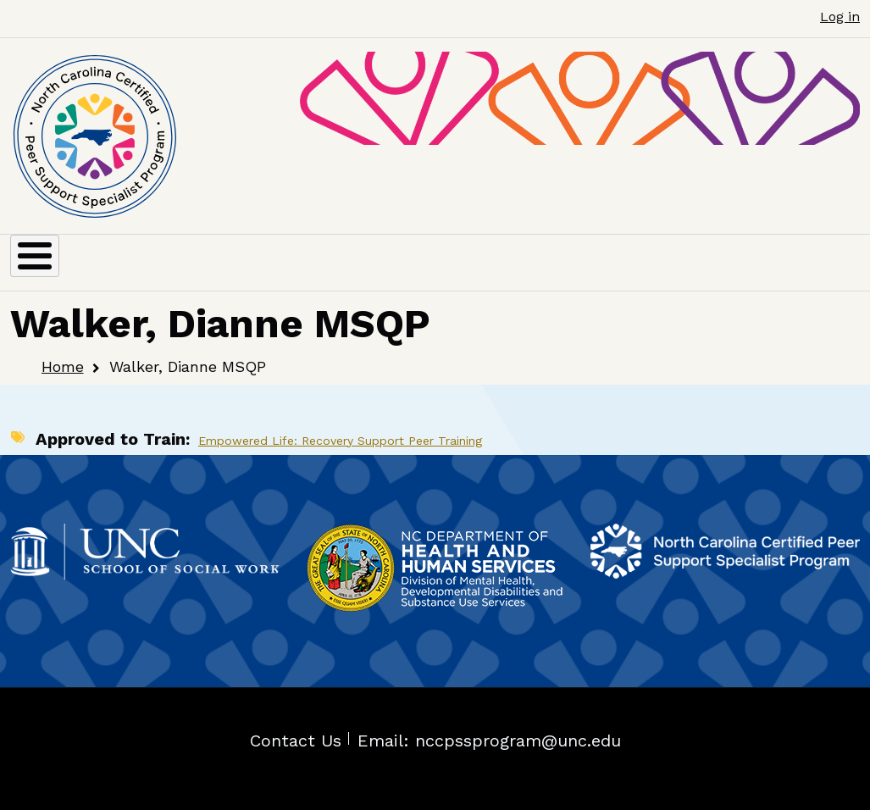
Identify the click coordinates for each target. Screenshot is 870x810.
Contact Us (295, 740)
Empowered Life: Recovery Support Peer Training (340, 440)
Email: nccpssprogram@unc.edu (489, 740)
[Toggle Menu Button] (34, 256)
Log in (840, 16)
